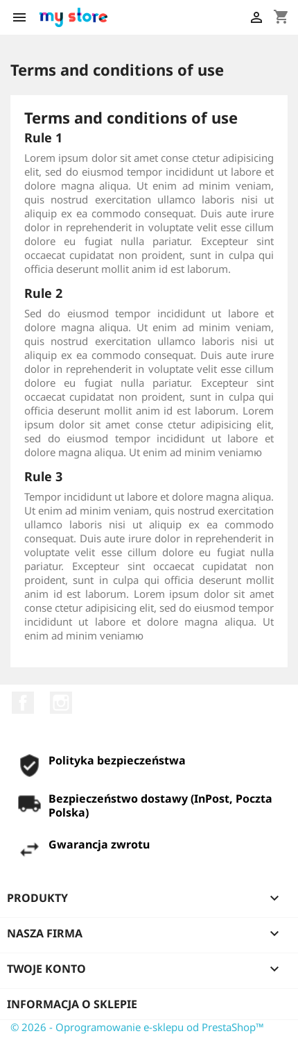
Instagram (61, 703)
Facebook (23, 703)
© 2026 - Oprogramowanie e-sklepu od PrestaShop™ (137, 1027)
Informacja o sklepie (72, 1004)
